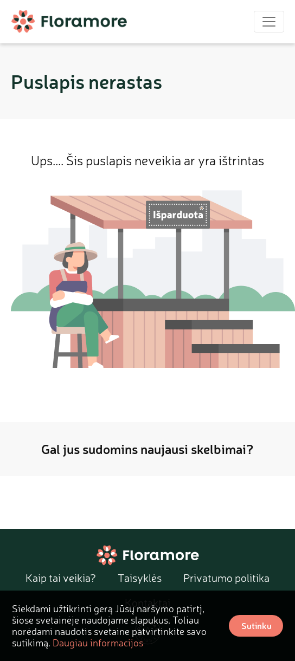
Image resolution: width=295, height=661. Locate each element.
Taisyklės (140, 578)
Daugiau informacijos (98, 643)
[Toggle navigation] (269, 22)
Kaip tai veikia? (60, 578)
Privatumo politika (226, 578)
